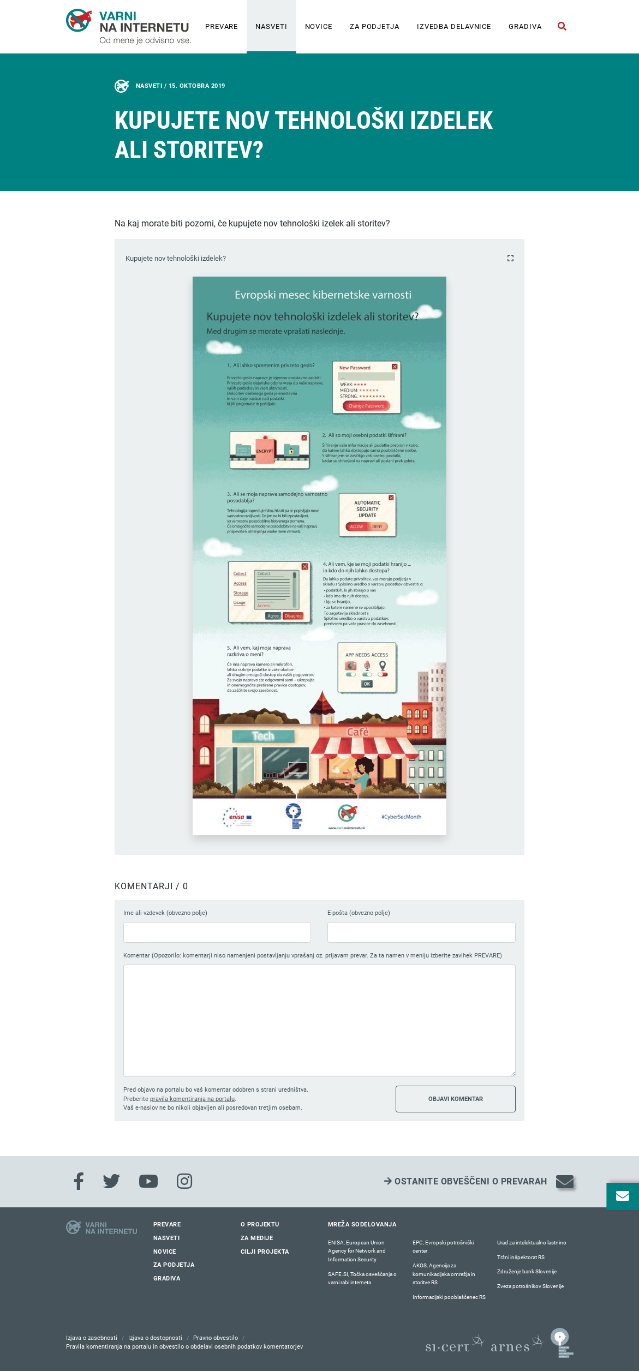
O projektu (260, 1224)
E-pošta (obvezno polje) (358, 913)
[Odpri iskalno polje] (562, 26)
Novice (318, 26)
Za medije (257, 1238)
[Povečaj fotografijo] (510, 258)
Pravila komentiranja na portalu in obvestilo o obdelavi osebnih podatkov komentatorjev (184, 1346)
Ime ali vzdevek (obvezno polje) (165, 913)
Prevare (221, 26)
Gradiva (525, 26)
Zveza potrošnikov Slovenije (530, 1286)
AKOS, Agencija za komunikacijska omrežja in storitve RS (444, 1274)
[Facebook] (78, 1182)
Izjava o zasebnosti (91, 1338)
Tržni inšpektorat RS (521, 1257)
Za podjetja (374, 26)
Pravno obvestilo (215, 1338)
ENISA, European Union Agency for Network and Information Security (357, 1251)
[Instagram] (184, 1182)
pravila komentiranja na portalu (192, 1099)
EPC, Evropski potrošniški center (443, 1247)
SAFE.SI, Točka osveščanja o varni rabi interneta (362, 1278)
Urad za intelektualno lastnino (531, 1242)
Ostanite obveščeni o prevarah (465, 1181)
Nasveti (271, 26)
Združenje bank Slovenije (527, 1271)
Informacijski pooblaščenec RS (449, 1297)
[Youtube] (148, 1182)
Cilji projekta (265, 1251)
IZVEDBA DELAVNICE (454, 26)
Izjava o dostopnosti (155, 1338)
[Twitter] (111, 1182)
